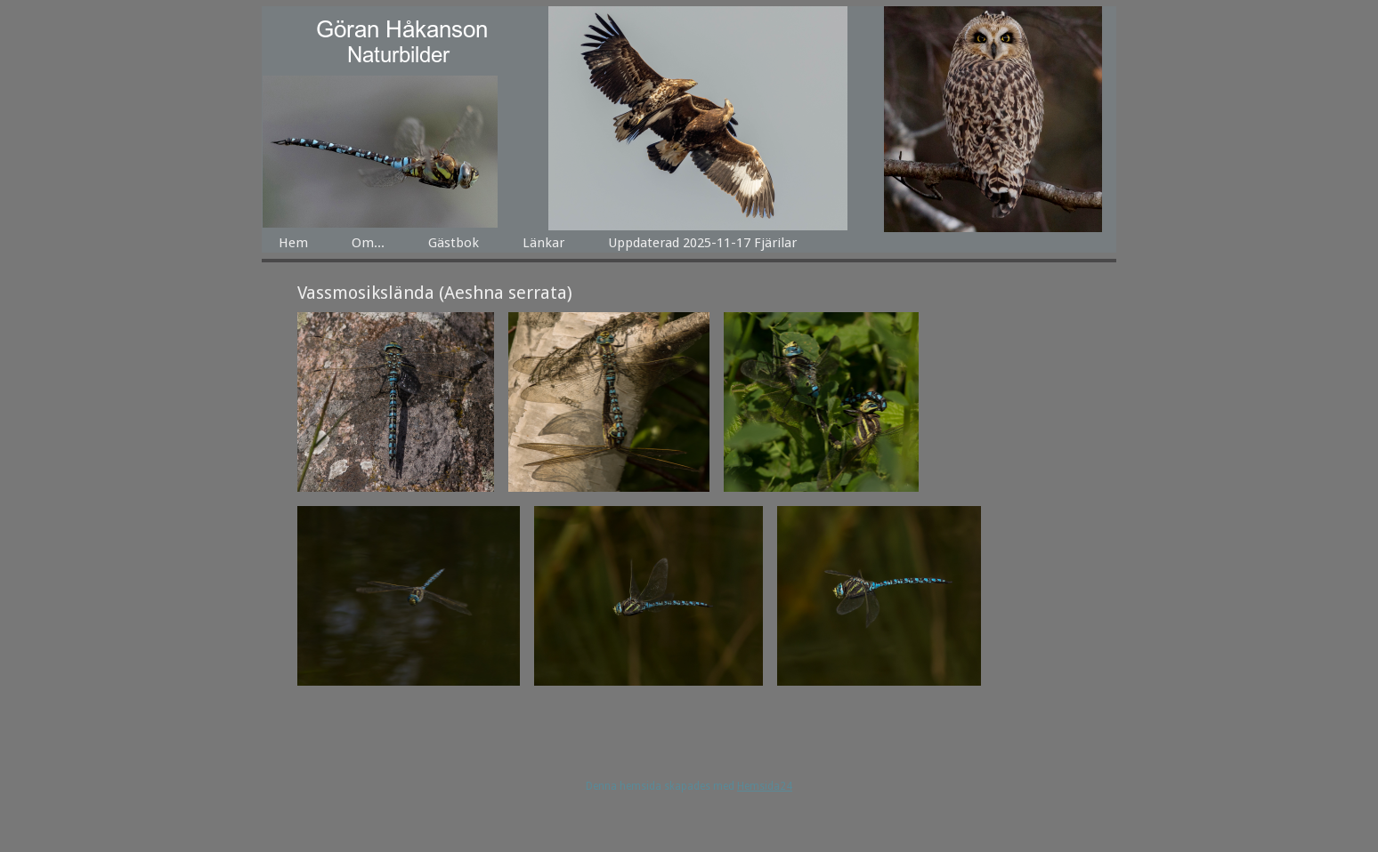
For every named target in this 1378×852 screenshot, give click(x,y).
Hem (293, 243)
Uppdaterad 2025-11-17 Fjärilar (702, 243)
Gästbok (453, 243)
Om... (368, 243)
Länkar (543, 243)
